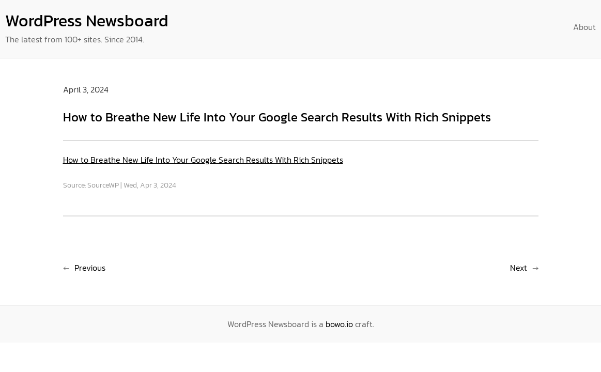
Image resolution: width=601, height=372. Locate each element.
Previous (89, 267)
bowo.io (339, 324)
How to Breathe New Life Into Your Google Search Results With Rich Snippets (203, 159)
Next (518, 267)
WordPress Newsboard (86, 20)
